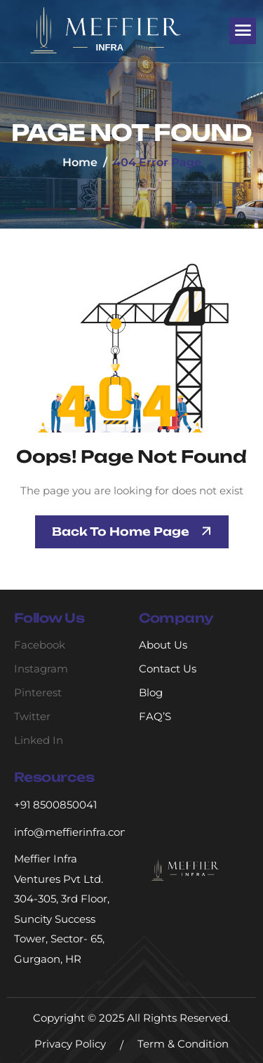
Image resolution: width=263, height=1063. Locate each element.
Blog (151, 692)
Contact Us (167, 668)
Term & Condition (183, 1043)
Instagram (41, 668)
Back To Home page (120, 531)
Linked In (38, 740)
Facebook (39, 644)
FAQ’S (155, 716)
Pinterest (38, 692)
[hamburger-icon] (242, 31)
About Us (163, 644)
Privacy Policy (70, 1043)
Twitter (32, 716)
